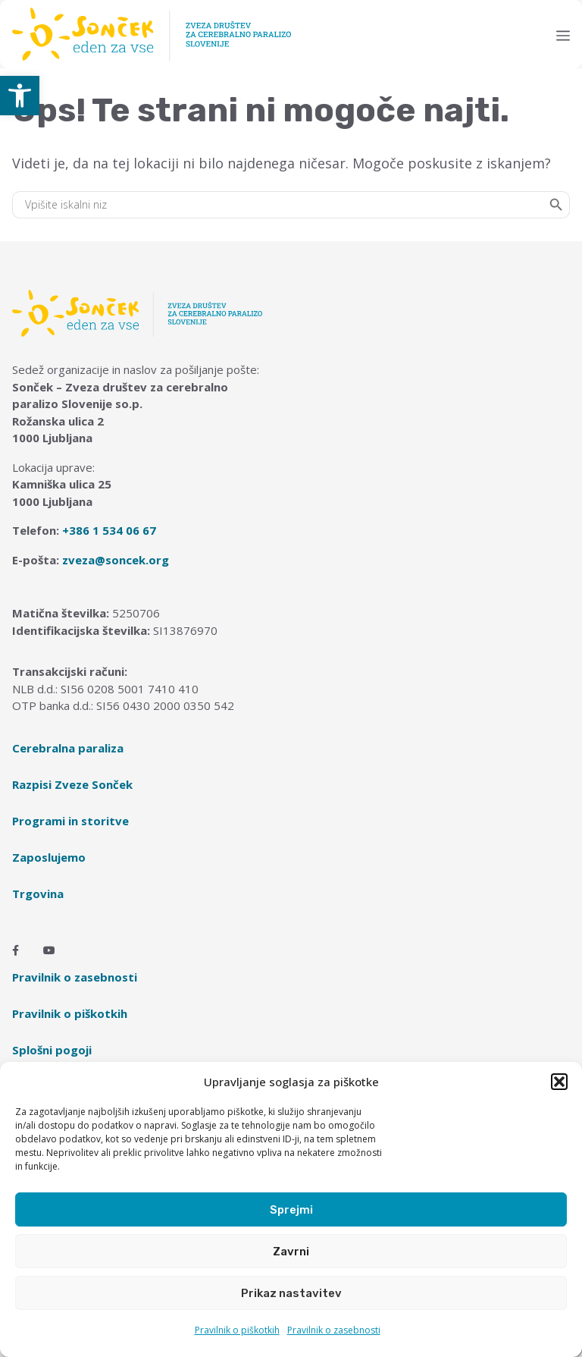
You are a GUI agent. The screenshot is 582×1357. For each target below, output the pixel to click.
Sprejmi (291, 1210)
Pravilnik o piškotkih (237, 1330)
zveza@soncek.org (115, 559)
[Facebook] (15, 950)
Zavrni (291, 1251)
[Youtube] (49, 950)
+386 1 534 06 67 (109, 530)
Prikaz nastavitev (291, 1293)
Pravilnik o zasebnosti (333, 1330)
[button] (19, 95)
